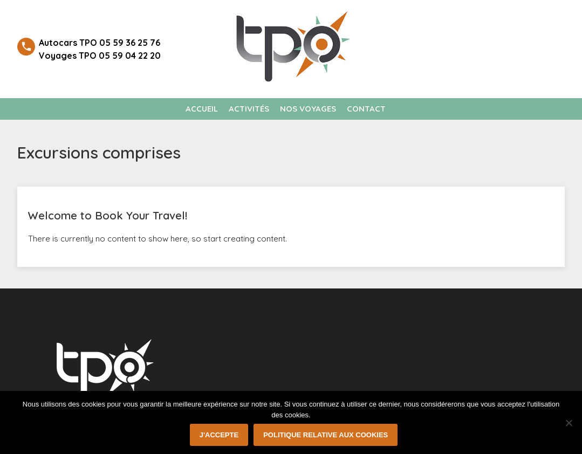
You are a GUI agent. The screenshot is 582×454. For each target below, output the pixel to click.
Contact (366, 109)
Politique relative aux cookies (325, 435)
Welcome (523, 21)
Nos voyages (308, 109)
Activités (249, 109)
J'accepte (219, 435)
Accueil (202, 109)
